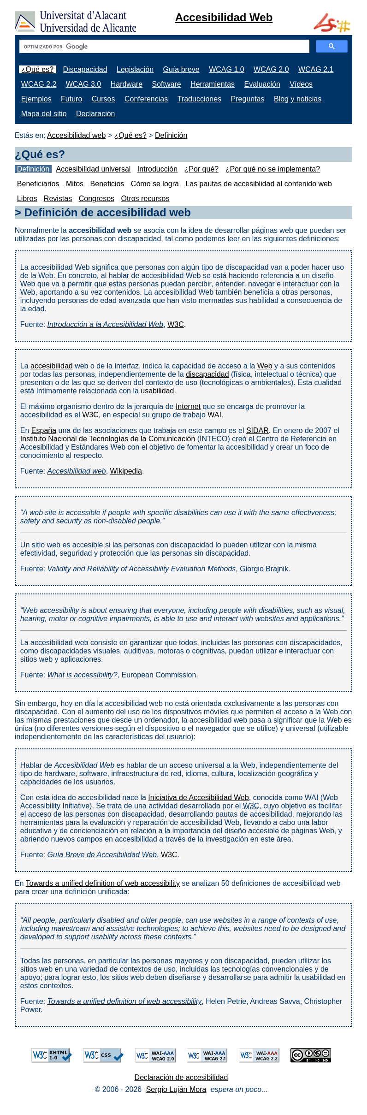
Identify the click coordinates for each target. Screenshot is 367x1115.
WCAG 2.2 (38, 84)
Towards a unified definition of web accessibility (103, 883)
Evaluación (262, 84)
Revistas (58, 198)
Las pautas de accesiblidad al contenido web (258, 184)
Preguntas (248, 99)
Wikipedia (126, 471)
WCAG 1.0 (226, 69)
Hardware (126, 84)
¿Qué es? (37, 69)
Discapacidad (85, 69)
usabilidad (157, 391)
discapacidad (207, 374)
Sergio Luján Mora (176, 1089)
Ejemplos (36, 99)
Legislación (135, 69)
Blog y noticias (297, 99)
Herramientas (212, 84)
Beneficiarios (38, 184)
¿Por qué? (201, 169)
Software (166, 84)
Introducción (157, 169)
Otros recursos (145, 198)
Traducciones (199, 99)
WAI (214, 415)
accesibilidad (51, 366)
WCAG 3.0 (83, 84)
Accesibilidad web (76, 135)
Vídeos (301, 84)
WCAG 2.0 (271, 69)
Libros (27, 198)
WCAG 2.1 (315, 69)
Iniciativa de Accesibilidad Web (198, 797)
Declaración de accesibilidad (181, 1077)
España (43, 430)
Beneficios (107, 184)
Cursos (103, 99)
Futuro (71, 99)
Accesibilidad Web (224, 17)
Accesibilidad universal (93, 169)
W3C (175, 324)
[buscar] (163, 46)
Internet (188, 406)
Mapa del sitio (44, 114)
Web (264, 366)
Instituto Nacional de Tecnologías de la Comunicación (107, 439)
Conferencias (146, 99)
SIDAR (257, 430)
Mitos (74, 184)
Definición (171, 135)
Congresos (96, 198)
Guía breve (181, 69)
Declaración (95, 114)
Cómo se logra (155, 184)
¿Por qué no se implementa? (272, 169)
